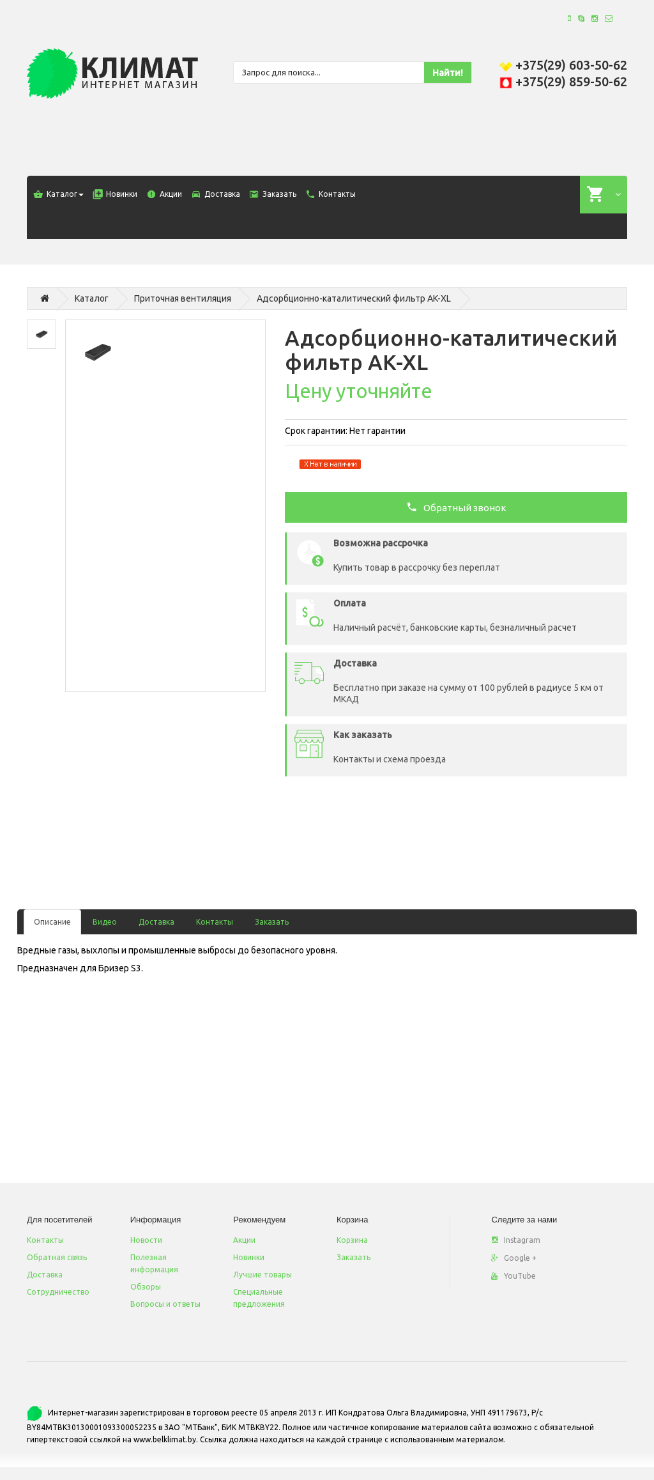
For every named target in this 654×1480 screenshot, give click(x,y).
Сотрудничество (58, 1292)
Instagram (515, 1240)
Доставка (156, 922)
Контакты (214, 922)
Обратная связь (57, 1257)
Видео (105, 922)
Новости (146, 1240)
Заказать (272, 922)
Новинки (248, 1257)
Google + (513, 1258)
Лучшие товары (262, 1274)
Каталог (92, 298)
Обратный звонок (456, 506)
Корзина (352, 1240)
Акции (244, 1240)
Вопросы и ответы (165, 1304)
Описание (52, 922)
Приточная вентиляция (182, 298)
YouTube (513, 1276)
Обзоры (145, 1287)
